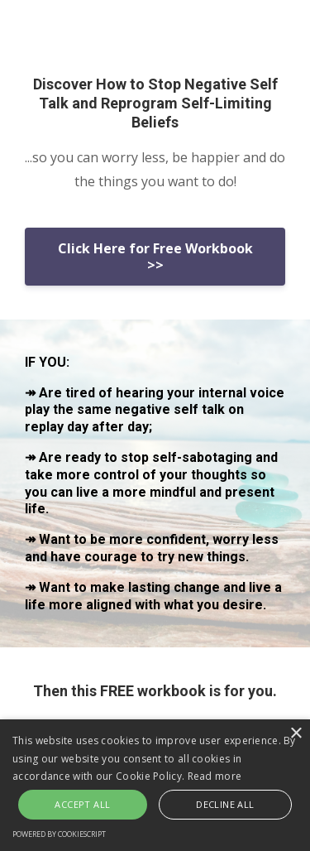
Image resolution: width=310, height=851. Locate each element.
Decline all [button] (225, 804)
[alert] (155, 785)
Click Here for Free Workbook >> (155, 256)
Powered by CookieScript (59, 834)
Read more (215, 776)
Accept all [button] (82, 804)
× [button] (295, 734)
